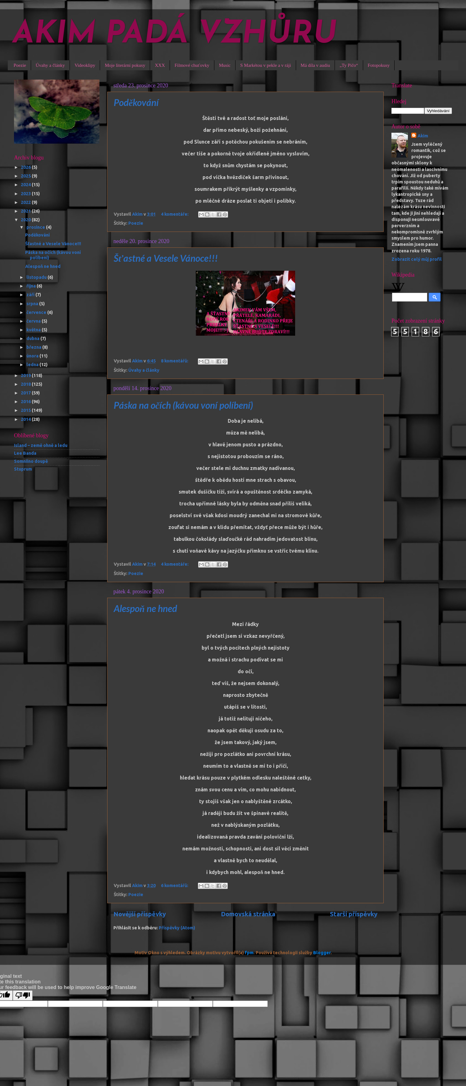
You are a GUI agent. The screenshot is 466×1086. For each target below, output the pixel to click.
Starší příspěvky (353, 914)
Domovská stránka (248, 914)
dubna (33, 338)
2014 (26, 419)
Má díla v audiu (315, 65)
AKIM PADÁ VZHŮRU (174, 34)
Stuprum (23, 469)
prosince (36, 227)
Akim (423, 135)
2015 (26, 410)
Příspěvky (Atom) (177, 927)
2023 (26, 193)
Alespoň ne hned (145, 608)
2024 (26, 184)
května (34, 329)
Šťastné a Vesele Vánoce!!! (166, 258)
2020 (26, 219)
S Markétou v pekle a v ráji (265, 65)
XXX (160, 65)
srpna (32, 303)
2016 (26, 401)
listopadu (37, 277)
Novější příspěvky (139, 914)
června (34, 321)
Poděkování (136, 102)
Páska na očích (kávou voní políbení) (183, 405)
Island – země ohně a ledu (40, 445)
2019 (26, 375)
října (31, 285)
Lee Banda (25, 453)
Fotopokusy (379, 65)
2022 (26, 202)
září (30, 294)
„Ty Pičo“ (349, 65)
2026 (26, 167)
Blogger (322, 952)
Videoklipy (85, 65)
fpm (249, 952)
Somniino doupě (31, 461)
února (32, 355)
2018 (26, 384)
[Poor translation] (23, 995)
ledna (32, 364)
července (36, 312)
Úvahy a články (50, 65)
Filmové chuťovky (192, 65)
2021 (26, 211)
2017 (26, 392)
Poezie (20, 65)
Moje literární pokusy (125, 65)
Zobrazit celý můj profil (416, 259)
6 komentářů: (175, 885)
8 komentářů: (175, 360)
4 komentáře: (175, 214)
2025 (26, 175)
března (34, 347)
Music (225, 65)
